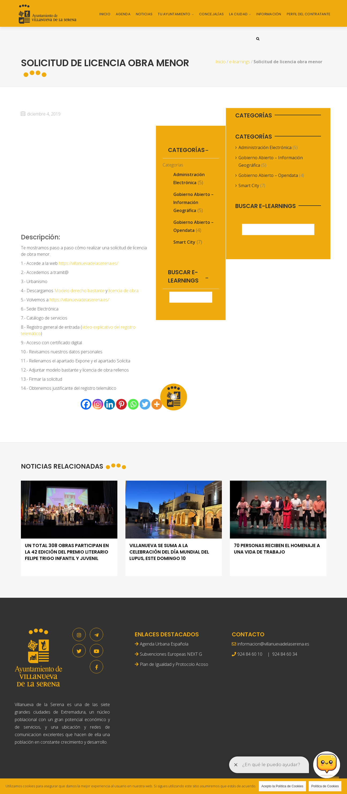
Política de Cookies (325, 786)
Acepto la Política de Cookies (282, 786)
